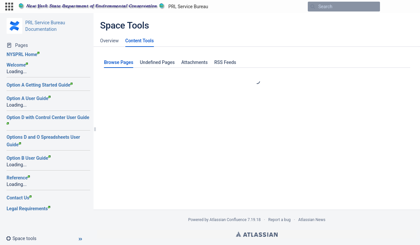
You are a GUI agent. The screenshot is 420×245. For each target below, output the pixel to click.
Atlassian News (312, 219)
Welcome (17, 65)
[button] (9, 6)
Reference (18, 177)
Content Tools (139, 40)
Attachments (194, 62)
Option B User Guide (29, 158)
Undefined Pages (157, 62)
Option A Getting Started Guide (40, 85)
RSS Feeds (225, 62)
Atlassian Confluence (228, 219)
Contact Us (19, 197)
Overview (109, 40)
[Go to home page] (113, 6)
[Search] (312, 6)
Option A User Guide (29, 98)
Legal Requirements (28, 208)
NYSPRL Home (23, 54)
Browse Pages (118, 62)
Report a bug (279, 219)
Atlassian (257, 234)
